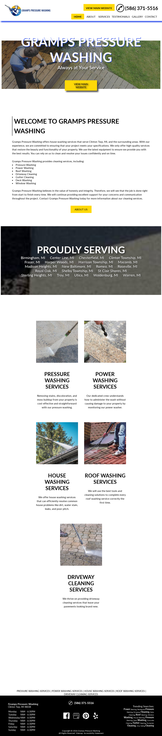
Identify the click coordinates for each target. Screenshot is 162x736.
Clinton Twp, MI (98, 141)
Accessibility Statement (93, 733)
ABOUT (91, 16)
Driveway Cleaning (26, 173)
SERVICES (104, 16)
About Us (81, 209)
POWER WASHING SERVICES (67, 691)
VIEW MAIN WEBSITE (99, 8)
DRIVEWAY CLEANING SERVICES (81, 694)
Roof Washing (23, 170)
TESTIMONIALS (121, 16)
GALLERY (137, 16)
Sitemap (79, 733)
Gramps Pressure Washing (27, 141)
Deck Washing (24, 180)
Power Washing (25, 167)
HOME (78, 16)
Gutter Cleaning (25, 177)
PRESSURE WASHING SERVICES (33, 691)
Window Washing (26, 183)
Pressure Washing (26, 164)
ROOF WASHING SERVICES (130, 691)
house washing (58, 141)
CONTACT (151, 16)
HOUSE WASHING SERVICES (99, 691)
